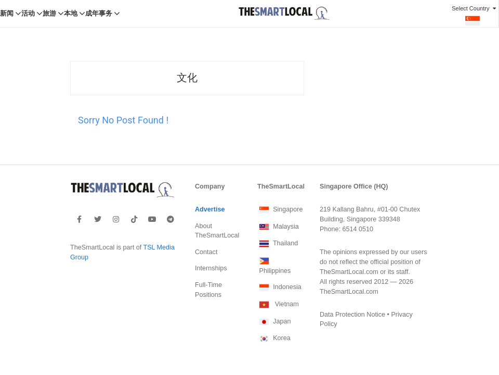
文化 (187, 58)
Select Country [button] (475, 16)
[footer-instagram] (116, 199)
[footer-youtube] (152, 199)
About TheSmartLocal (217, 211)
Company (210, 166)
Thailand (277, 224)
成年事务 (98, 13)
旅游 (49, 13)
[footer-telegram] (170, 199)
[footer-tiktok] (134, 199)
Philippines (274, 245)
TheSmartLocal (280, 166)
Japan (274, 302)
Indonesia (279, 267)
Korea (274, 319)
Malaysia (278, 207)
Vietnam (278, 285)
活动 (28, 13)
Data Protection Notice (352, 294)
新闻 (7, 13)
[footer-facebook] (79, 199)
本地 (70, 13)
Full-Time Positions (208, 270)
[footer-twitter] (97, 199)
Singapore (280, 190)
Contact (206, 232)
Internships (211, 248)
